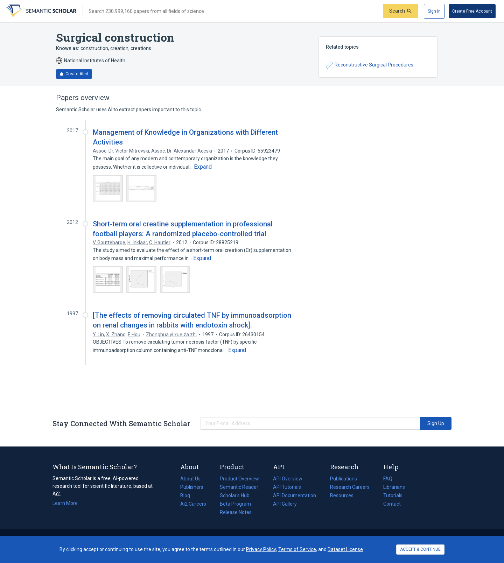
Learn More (65, 503)
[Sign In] (434, 11)
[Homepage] (40, 11)
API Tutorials (287, 487)
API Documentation (294, 495)
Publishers (191, 487)
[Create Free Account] (472, 11)
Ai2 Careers (193, 504)
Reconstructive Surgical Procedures (369, 65)
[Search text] (233, 11)
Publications (343, 478)
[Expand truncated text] (203, 166)
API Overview (287, 478)
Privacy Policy (261, 549)
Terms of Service (297, 549)
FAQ (387, 478)
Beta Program (235, 504)
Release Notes (236, 512)
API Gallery (285, 504)
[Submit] (400, 11)
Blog (188, 495)
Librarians (394, 487)
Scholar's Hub (235, 495)
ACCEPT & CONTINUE (420, 549)
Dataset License (345, 549)
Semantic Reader (239, 487)
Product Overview (239, 478)
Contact (392, 504)
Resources (342, 495)
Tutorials (392, 495)
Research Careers (350, 487)
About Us (190, 478)
